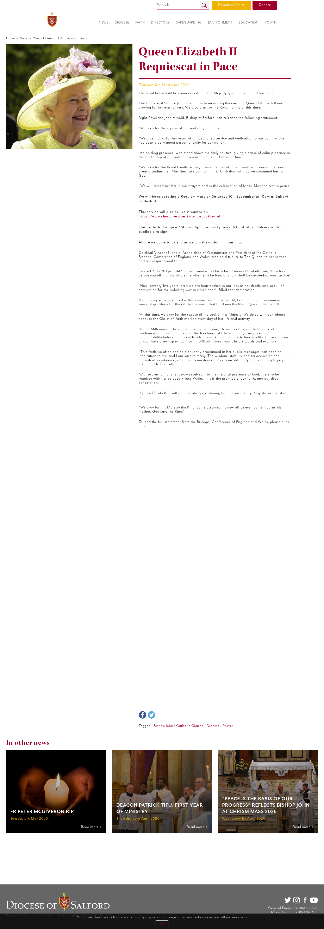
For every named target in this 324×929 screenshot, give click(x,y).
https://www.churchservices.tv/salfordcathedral (192, 267)
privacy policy (239, 917)
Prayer (248, 791)
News (64, 39)
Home (49, 39)
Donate (265, 5)
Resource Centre (231, 5)
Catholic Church (204, 791)
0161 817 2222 (270, 908)
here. (212, 557)
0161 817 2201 (270, 912)
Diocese (231, 791)
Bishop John (174, 791)
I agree (162, 923)
